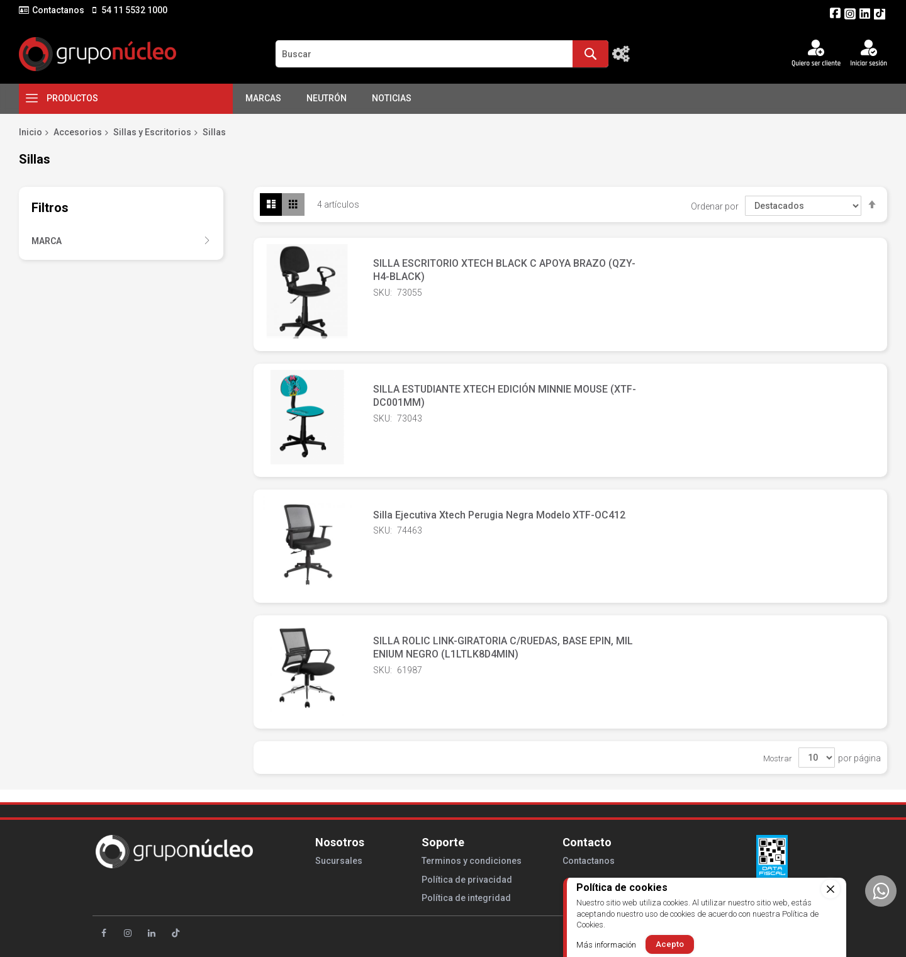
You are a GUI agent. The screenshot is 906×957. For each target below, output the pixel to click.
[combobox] (442, 53)
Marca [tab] (46, 241)
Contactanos (58, 10)
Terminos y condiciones (472, 861)
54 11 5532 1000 (133, 10)
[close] (830, 889)
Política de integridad (466, 898)
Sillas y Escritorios (152, 132)
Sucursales (338, 861)
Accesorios (77, 132)
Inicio (30, 132)
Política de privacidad (467, 880)
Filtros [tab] (50, 207)
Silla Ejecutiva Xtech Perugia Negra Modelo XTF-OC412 (500, 515)
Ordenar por (715, 206)
